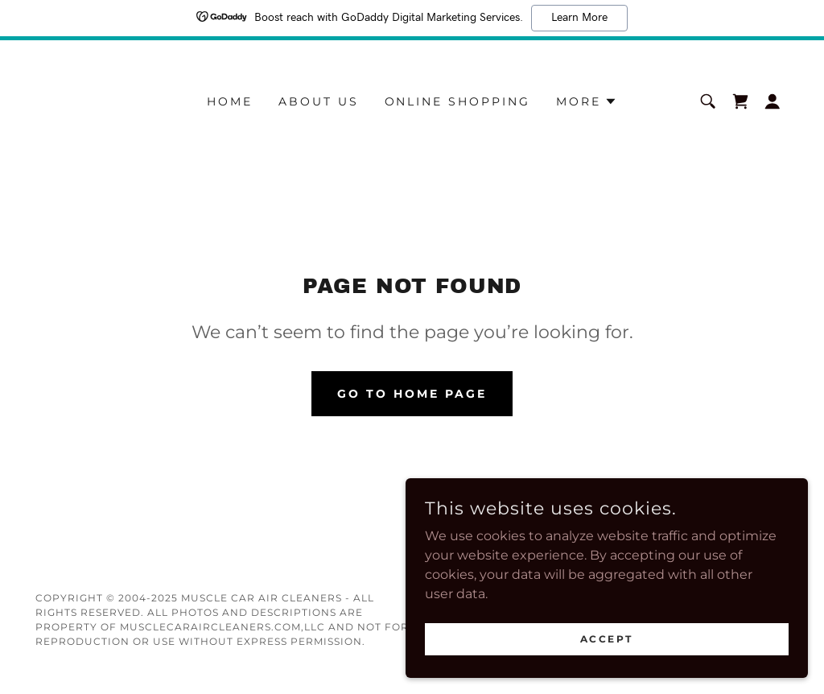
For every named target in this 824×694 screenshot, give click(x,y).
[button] (586, 101)
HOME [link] (230, 101)
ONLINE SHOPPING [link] (458, 101)
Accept (643, 636)
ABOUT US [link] (318, 101)
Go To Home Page (412, 393)
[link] (740, 101)
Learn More (579, 17)
